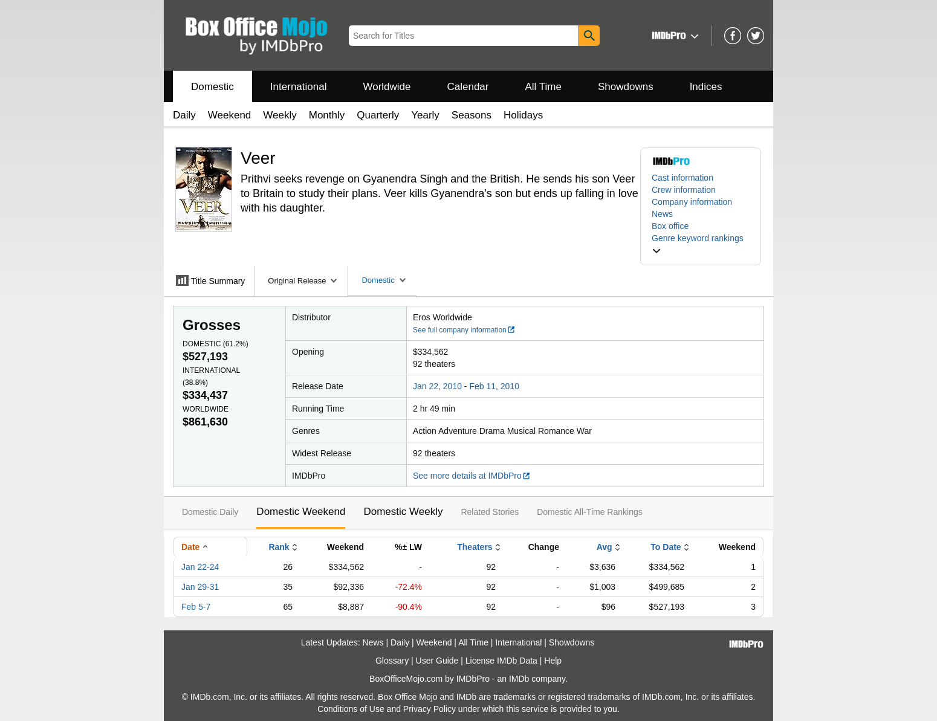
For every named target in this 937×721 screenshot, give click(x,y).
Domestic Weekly (403, 511)
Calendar (468, 86)
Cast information (682, 178)
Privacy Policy (429, 709)
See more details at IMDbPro (472, 475)
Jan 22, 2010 (437, 386)
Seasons (471, 115)
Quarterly (378, 115)
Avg (604, 547)
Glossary (392, 660)
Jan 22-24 (200, 567)
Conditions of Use (350, 709)
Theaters (474, 547)
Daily (184, 115)
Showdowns (625, 86)
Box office (670, 226)
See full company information (464, 330)
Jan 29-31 (200, 587)
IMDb (519, 679)
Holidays (523, 115)
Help (553, 660)
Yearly (425, 115)
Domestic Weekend (300, 511)
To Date (665, 547)
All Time (543, 86)
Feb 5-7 (195, 607)
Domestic (212, 86)
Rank (278, 547)
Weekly (279, 115)
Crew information (684, 190)
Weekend (229, 115)
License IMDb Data (501, 660)
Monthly (327, 115)
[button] (673, 35)
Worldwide (386, 86)
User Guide (437, 660)
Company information (692, 202)
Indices (706, 86)
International (298, 86)
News (662, 214)
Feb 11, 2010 (494, 386)
